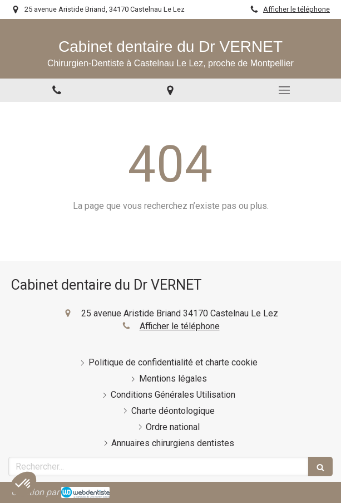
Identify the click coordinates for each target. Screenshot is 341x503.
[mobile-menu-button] (284, 90)
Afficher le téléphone (296, 9)
